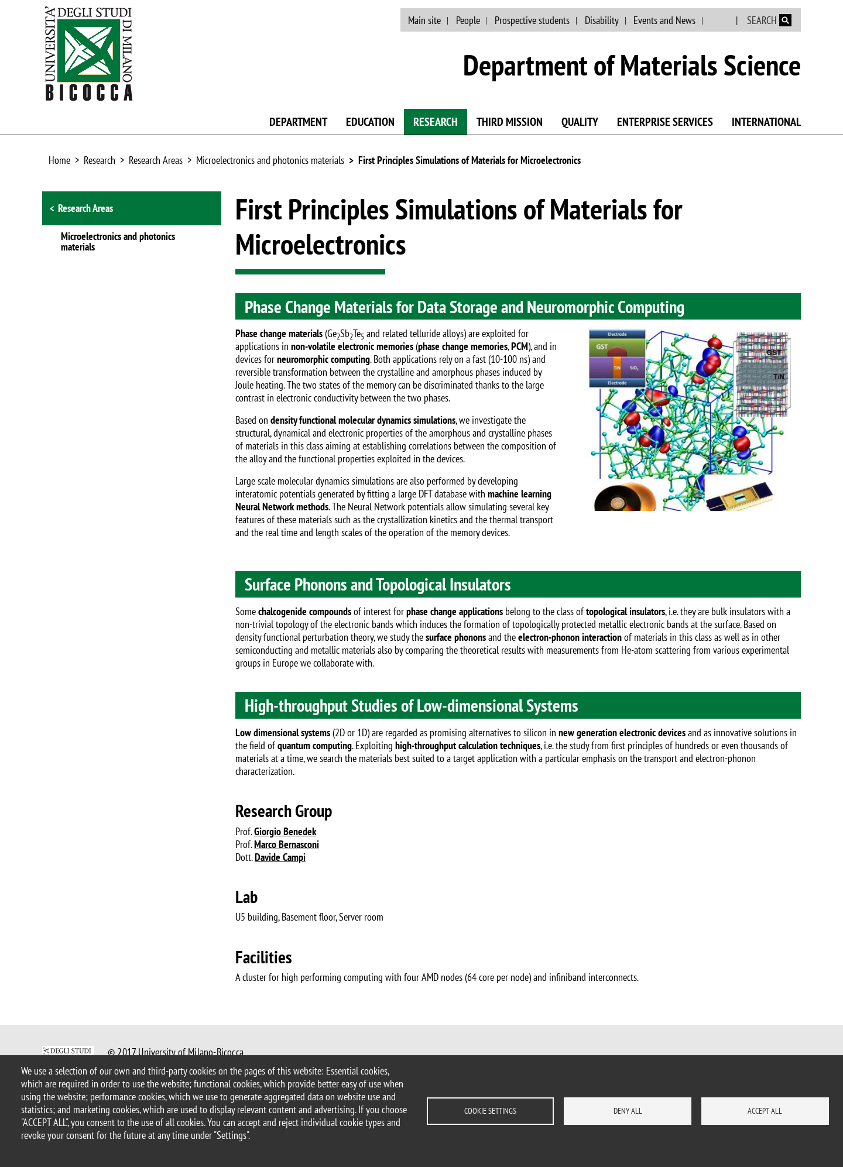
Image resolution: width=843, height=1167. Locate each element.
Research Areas (156, 160)
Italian (720, 20)
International (766, 121)
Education (370, 121)
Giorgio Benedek (285, 831)
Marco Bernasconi (286, 844)
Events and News (664, 20)
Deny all (628, 1111)
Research (435, 121)
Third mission (510, 121)
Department (298, 121)
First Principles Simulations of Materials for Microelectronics (469, 160)
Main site (424, 20)
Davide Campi (280, 857)
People (468, 20)
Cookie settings (490, 1111)
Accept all (765, 1111)
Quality (579, 121)
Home (59, 160)
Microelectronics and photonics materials (270, 160)
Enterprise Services (665, 121)
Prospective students (532, 20)
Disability (602, 20)
